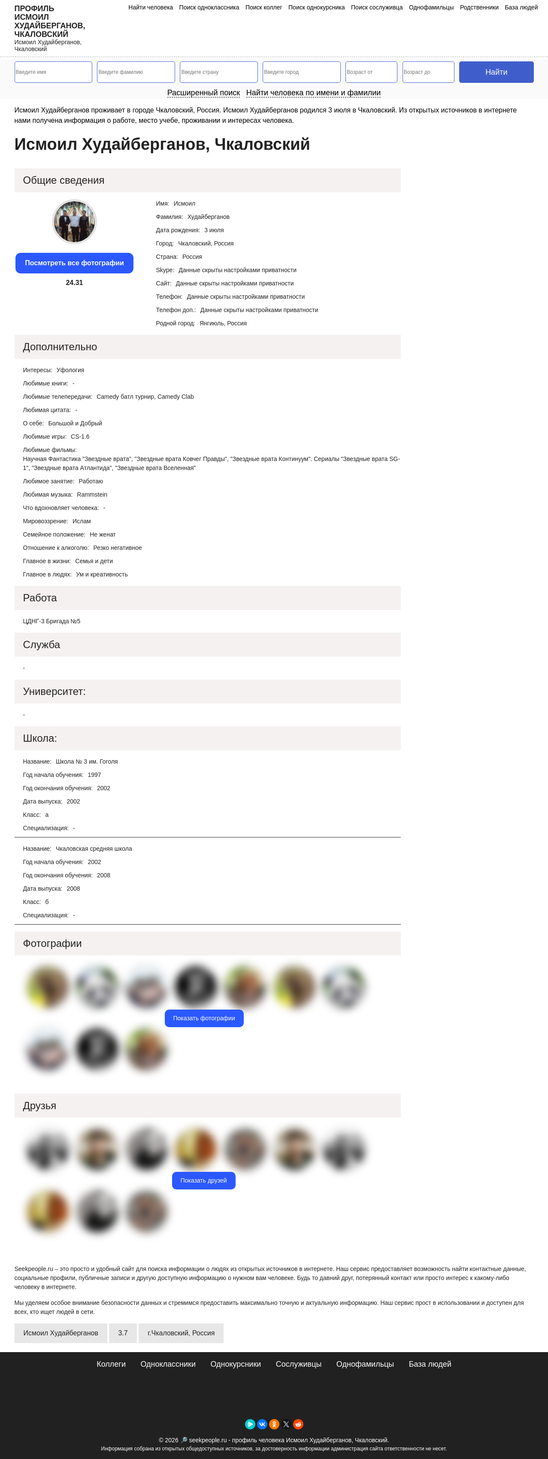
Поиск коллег (263, 7)
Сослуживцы (299, 1364)
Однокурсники (235, 1364)
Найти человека (150, 7)
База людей (521, 7)
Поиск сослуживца (377, 7)
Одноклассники (168, 1364)
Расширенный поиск (203, 92)
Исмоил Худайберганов (61, 1333)
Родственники (479, 7)
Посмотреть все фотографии (74, 263)
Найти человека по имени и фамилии (313, 92)
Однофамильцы (431, 7)
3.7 (122, 1333)
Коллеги (111, 1364)
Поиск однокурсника (316, 7)
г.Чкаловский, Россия (181, 1333)
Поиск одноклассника (209, 7)
